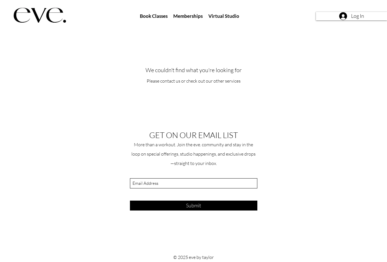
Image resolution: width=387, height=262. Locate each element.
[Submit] (193, 206)
